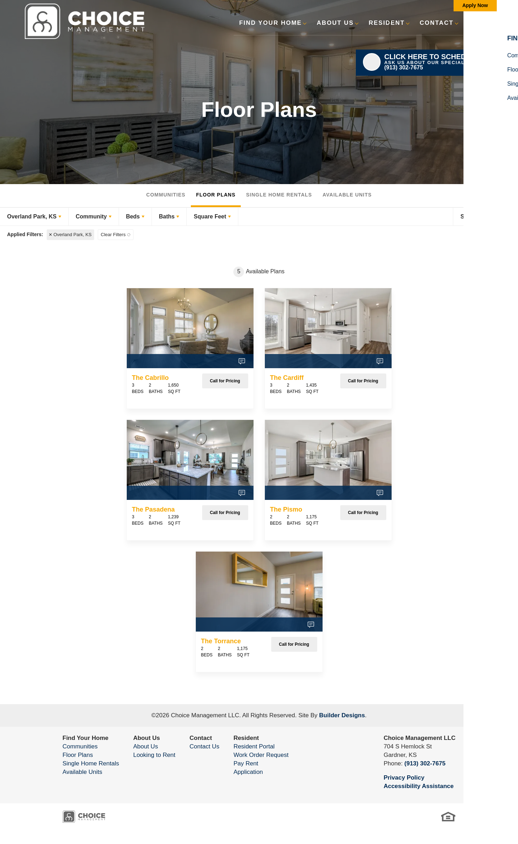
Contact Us (204, 746)
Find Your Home (86, 738)
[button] (472, 27)
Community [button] (91, 216)
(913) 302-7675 (424, 763)
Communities (166, 195)
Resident (246, 738)
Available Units (347, 195)
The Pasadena (153, 509)
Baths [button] (167, 216)
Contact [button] (437, 22)
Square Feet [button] (210, 216)
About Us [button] (335, 22)
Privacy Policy (403, 777)
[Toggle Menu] (490, 23)
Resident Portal (253, 746)
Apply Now (475, 5)
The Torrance (221, 641)
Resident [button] (387, 22)
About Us (146, 738)
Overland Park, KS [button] (32, 216)
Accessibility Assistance (418, 786)
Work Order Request (261, 755)
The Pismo (286, 509)
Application (248, 772)
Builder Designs (342, 715)
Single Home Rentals (279, 195)
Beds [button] (133, 216)
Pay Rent (245, 763)
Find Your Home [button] (270, 22)
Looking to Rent (154, 755)
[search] (472, 23)
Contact (200, 738)
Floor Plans (215, 195)
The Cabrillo (150, 377)
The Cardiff (287, 377)
